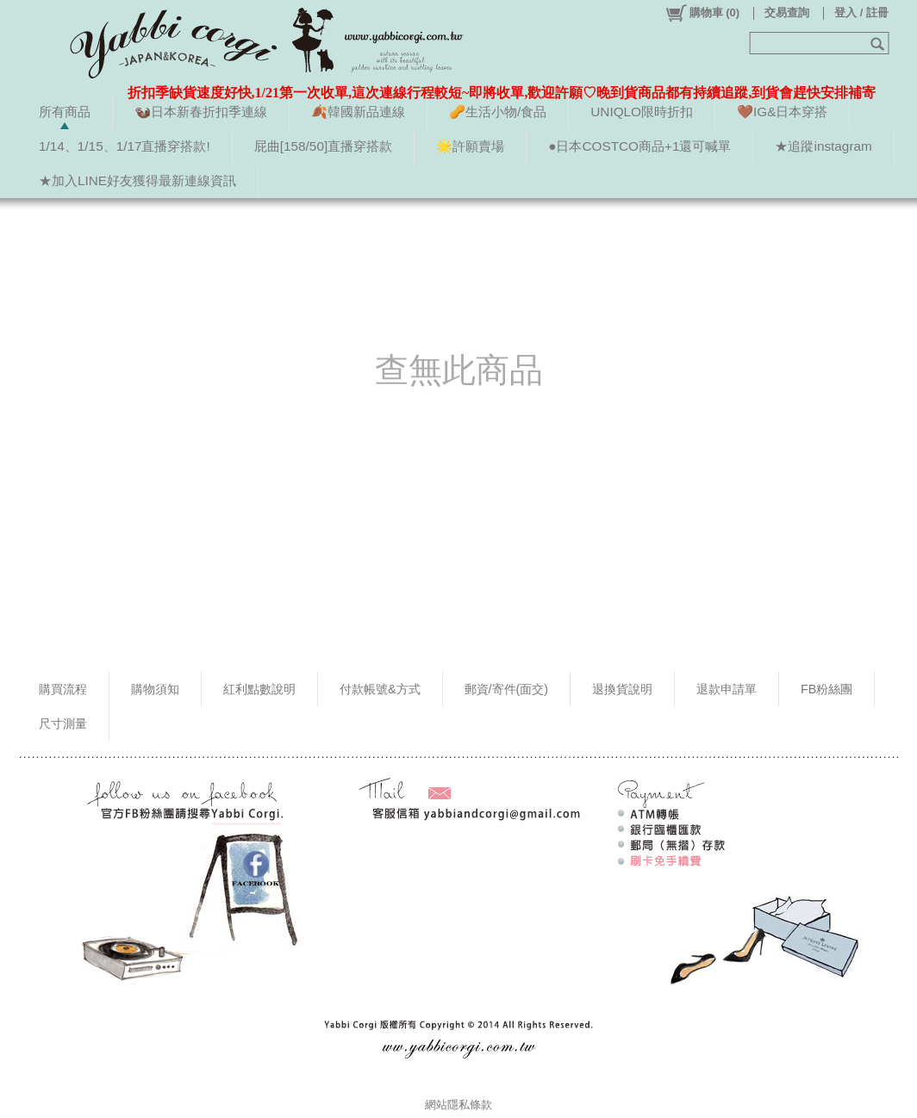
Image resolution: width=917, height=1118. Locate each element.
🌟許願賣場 (470, 146)
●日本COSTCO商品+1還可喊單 (639, 146)
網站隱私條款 (458, 1104)
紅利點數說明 (259, 689)
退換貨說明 (622, 689)
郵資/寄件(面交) (507, 689)
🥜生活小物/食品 (497, 111)
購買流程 (63, 689)
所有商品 (64, 111)
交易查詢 (786, 12)
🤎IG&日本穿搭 (782, 111)
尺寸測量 (63, 723)
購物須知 (155, 689)
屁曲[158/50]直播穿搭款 (323, 146)
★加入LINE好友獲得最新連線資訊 (137, 180)
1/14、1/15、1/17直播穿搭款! (124, 146)
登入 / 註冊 (861, 12)
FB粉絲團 (826, 689)
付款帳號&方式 (380, 689)
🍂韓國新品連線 (358, 111)
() (702, 13)
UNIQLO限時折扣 (641, 111)
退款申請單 (726, 689)
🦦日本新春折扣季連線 (200, 111)
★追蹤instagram (823, 146)
